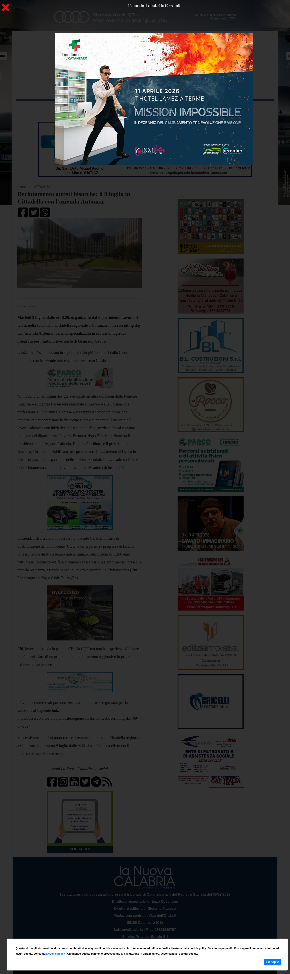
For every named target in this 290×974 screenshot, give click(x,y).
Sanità (94, 107)
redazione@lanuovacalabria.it (154, 937)
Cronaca (62, 107)
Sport (145, 107)
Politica (79, 107)
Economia (129, 107)
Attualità (110, 107)
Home (27, 106)
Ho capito (272, 962)
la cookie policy (55, 953)
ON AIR (256, 108)
